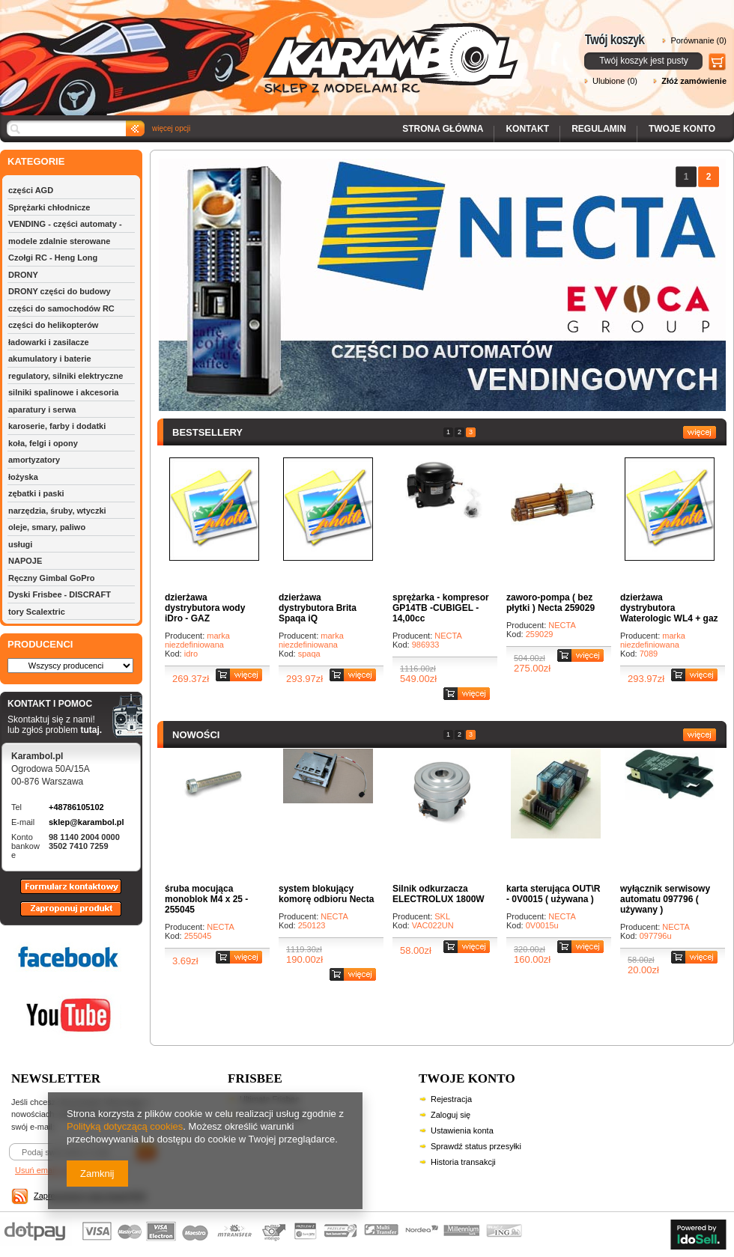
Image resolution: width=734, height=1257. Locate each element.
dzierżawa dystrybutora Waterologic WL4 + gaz (669, 608)
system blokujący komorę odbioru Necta (326, 893)
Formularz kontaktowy (64, 893)
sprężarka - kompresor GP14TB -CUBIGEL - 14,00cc (440, 608)
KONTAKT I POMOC (54, 704)
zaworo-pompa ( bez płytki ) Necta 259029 (550, 602)
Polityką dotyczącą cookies (125, 1126)
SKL (442, 916)
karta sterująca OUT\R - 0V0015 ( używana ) (553, 893)
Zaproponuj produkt (59, 915)
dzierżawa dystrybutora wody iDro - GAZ (205, 608)
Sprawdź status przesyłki (476, 1146)
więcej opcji (171, 128)
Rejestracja (451, 1099)
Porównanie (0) (698, 40)
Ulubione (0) (614, 80)
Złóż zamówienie (694, 80)
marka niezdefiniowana (197, 640)
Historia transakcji (463, 1161)
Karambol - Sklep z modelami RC (263, 47)
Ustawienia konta (462, 1130)
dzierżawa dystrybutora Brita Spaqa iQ (318, 608)
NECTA (447, 635)
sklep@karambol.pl (86, 822)
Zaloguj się (450, 1114)
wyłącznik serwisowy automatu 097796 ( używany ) (665, 899)
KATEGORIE (35, 161)
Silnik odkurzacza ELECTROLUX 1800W (438, 893)
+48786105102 (76, 807)
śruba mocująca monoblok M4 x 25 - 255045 (206, 899)
